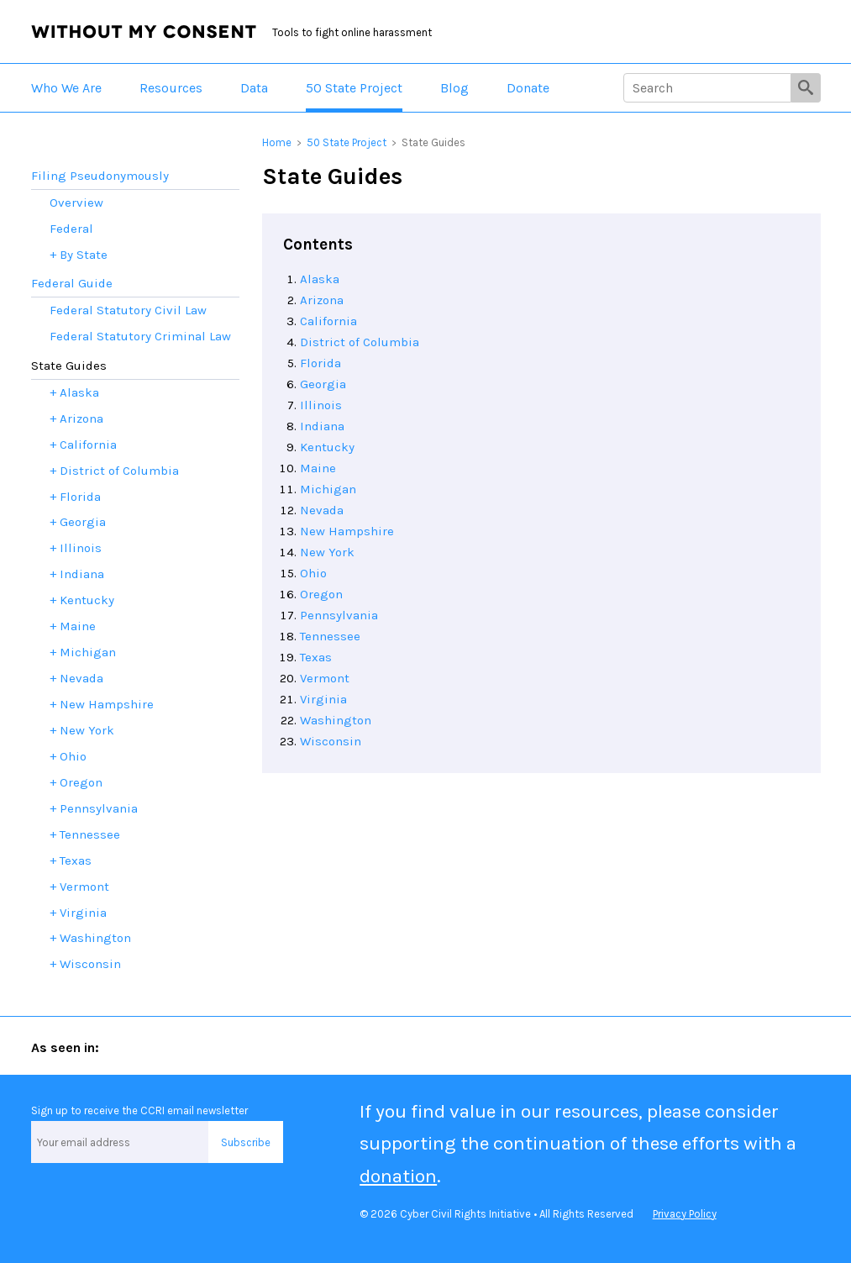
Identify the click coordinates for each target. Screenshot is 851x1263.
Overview (76, 202)
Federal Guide (72, 283)
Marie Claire (416, 1046)
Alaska (319, 279)
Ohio (313, 573)
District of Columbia (359, 342)
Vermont (324, 678)
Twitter (49, 1202)
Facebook (119, 1202)
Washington (335, 720)
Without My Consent (143, 32)
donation (398, 1176)
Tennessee (330, 636)
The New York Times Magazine (582, 1046)
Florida (320, 363)
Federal (71, 228)
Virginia (323, 699)
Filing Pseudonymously (100, 175)
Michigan (328, 489)
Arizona (322, 300)
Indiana (322, 426)
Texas (316, 657)
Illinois (321, 405)
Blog (454, 88)
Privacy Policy (685, 1214)
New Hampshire (347, 531)
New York (327, 552)
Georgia (323, 384)
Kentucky (327, 447)
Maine (318, 468)
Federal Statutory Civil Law (128, 310)
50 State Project (354, 88)
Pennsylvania (339, 615)
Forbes (308, 1046)
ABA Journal (197, 1046)
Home (277, 142)
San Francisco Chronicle (766, 1046)
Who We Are (66, 88)
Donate (528, 88)
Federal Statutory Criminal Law (140, 336)
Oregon (321, 594)
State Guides (69, 365)
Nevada (322, 510)
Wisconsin (330, 741)
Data (254, 88)
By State (84, 254)
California (328, 321)
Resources (170, 88)
